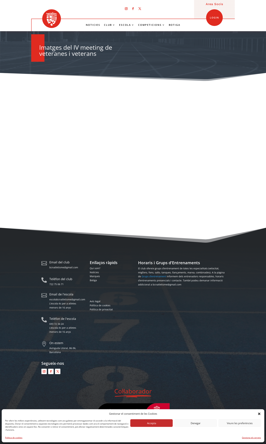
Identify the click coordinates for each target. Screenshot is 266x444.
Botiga (93, 280)
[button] (259, 414)
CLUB (108, 24)
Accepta (151, 423)
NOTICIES (93, 24)
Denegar (196, 423)
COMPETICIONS (150, 24)
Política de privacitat (101, 309)
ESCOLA (125, 24)
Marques (95, 276)
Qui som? (95, 268)
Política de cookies (13, 437)
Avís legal (95, 301)
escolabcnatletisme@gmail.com (67, 299)
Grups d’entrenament (154, 276)
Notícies (94, 272)
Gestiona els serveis (251, 437)
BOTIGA (174, 24)
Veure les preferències (240, 423)
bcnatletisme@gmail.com (63, 267)
